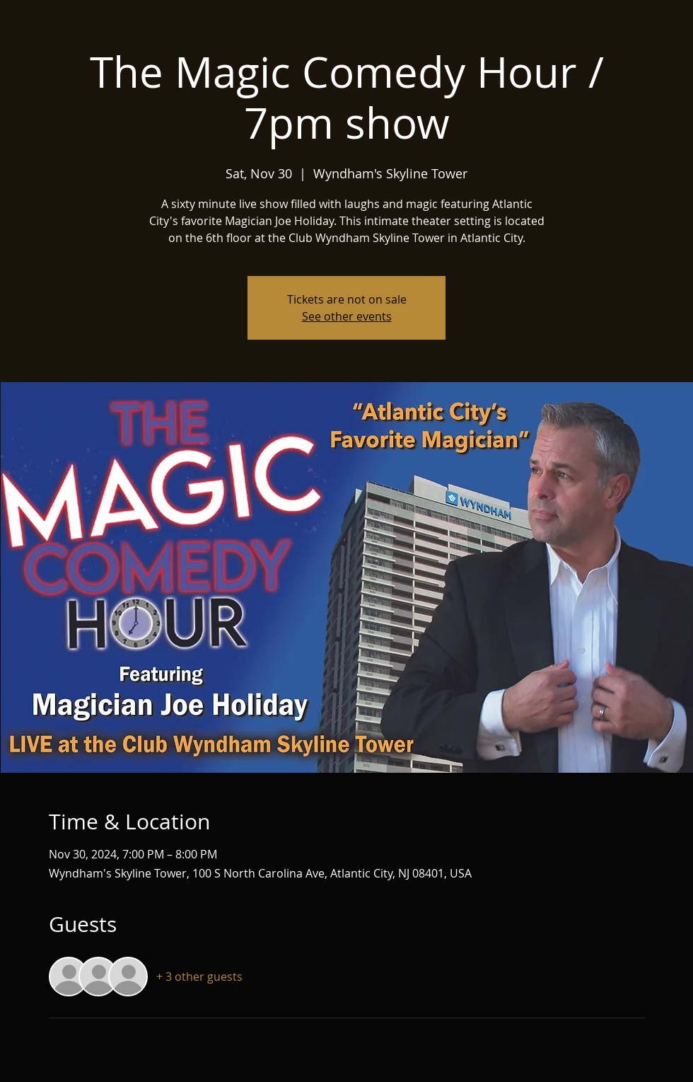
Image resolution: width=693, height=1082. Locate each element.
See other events (347, 316)
